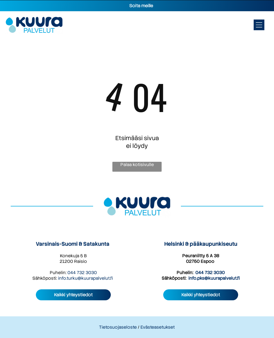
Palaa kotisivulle (137, 164)
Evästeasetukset (157, 327)
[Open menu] (259, 25)
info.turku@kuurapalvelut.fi (85, 278)
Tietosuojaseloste (118, 327)
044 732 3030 (82, 272)
